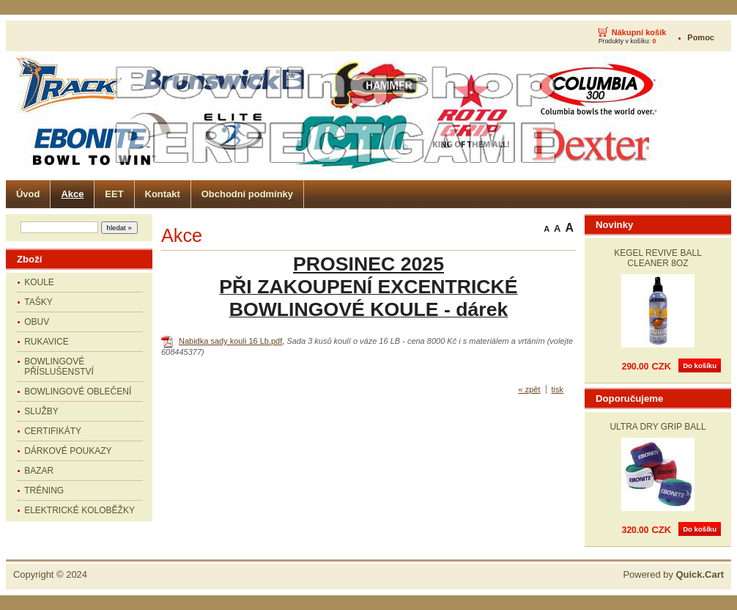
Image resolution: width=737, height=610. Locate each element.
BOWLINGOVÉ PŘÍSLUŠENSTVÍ (59, 366)
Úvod (28, 193)
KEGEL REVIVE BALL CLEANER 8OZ (658, 258)
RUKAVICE (46, 342)
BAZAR (38, 471)
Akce (72, 193)
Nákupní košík (639, 32)
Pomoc (700, 37)
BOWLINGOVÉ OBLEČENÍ (77, 391)
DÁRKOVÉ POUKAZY (67, 451)
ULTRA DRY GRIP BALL (657, 427)
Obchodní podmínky (247, 193)
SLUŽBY (41, 411)
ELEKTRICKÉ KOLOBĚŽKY (79, 510)
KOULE (39, 282)
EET (114, 193)
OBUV (36, 322)
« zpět (530, 389)
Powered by (673, 574)
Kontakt (162, 193)
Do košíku (699, 365)
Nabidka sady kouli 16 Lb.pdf (230, 341)
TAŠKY (38, 302)
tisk (558, 389)
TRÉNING (44, 490)
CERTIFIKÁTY (52, 431)
